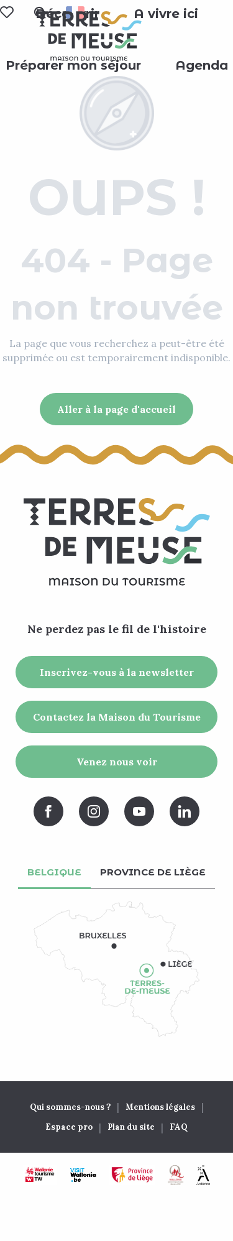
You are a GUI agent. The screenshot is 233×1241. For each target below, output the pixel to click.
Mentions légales (160, 1107)
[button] (166, 13)
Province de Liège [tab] (153, 872)
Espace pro (69, 1127)
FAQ (179, 1127)
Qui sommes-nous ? (70, 1107)
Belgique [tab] (54, 872)
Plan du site (131, 1127)
